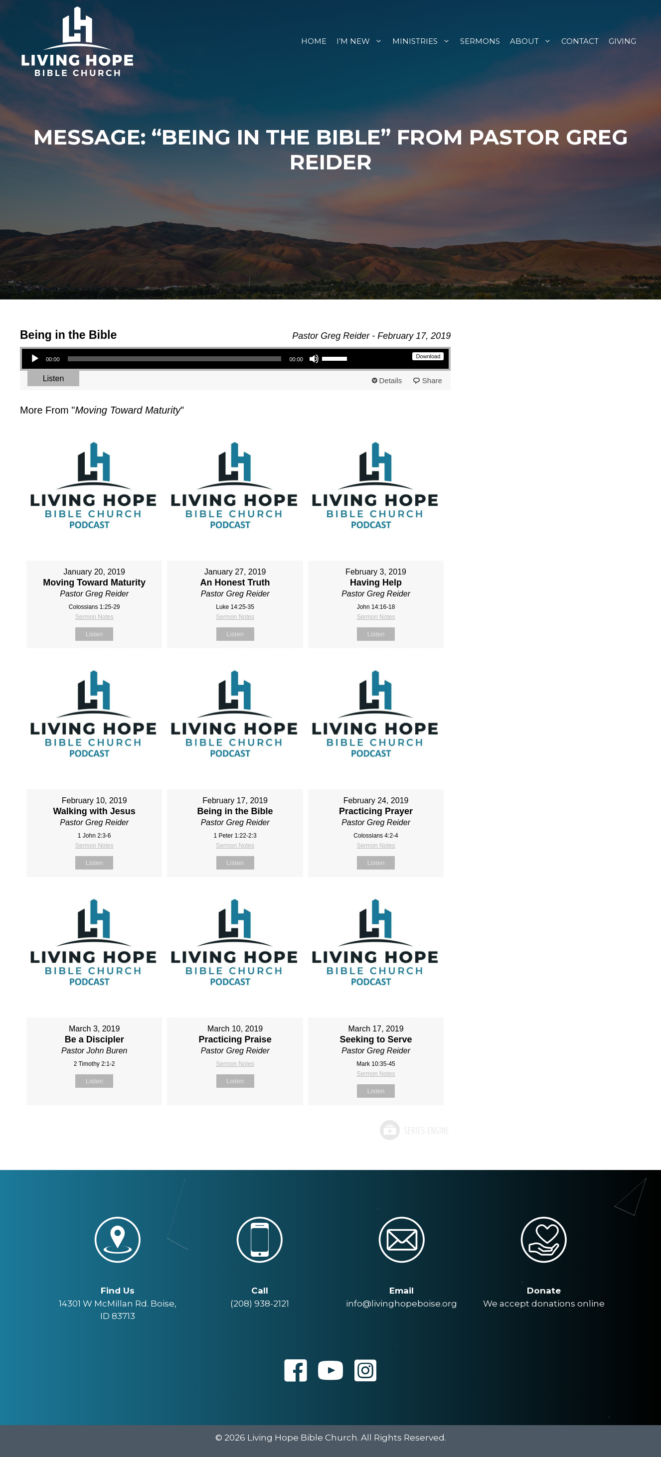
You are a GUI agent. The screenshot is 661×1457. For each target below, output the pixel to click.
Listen (53, 378)
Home (314, 41)
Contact (580, 41)
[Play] (35, 359)
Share (432, 380)
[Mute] (314, 359)
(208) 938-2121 (259, 1304)
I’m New (361, 41)
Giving (622, 41)
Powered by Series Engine (414, 1130)
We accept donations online (544, 1304)
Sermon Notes (94, 616)
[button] (296, 1370)
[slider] (175, 358)
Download (428, 356)
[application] (188, 359)
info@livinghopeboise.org (401, 1304)
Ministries (423, 41)
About (533, 41)
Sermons (480, 41)
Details (390, 380)
